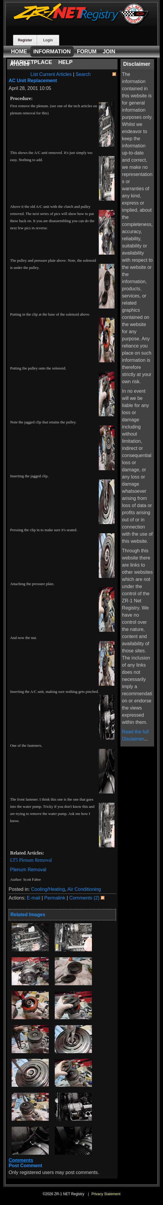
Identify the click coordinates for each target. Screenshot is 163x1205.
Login (48, 40)
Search (83, 74)
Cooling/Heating (48, 889)
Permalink (54, 897)
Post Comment (25, 1165)
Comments (21, 1160)
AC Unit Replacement (33, 80)
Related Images (27, 914)
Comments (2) (84, 897)
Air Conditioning (84, 889)
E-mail (33, 897)
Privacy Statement (105, 1194)
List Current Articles (51, 74)
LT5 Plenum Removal (31, 860)
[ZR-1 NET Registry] (81, 23)
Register (25, 40)
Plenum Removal (28, 869)
